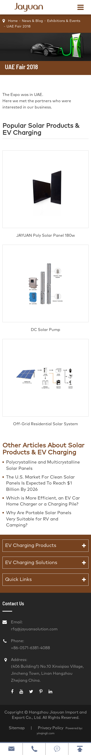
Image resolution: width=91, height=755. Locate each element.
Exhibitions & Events (63, 21)
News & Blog (32, 21)
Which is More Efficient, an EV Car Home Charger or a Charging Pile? (43, 501)
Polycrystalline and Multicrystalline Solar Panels (43, 465)
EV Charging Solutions (31, 562)
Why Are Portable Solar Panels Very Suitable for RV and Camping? (38, 519)
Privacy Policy (51, 728)
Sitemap (17, 728)
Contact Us (13, 603)
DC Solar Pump (45, 330)
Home (13, 21)
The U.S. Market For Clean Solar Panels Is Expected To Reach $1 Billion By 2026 (40, 483)
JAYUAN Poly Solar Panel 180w (45, 235)
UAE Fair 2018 (19, 26)
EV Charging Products (30, 545)
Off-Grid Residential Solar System (45, 424)
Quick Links (18, 579)
